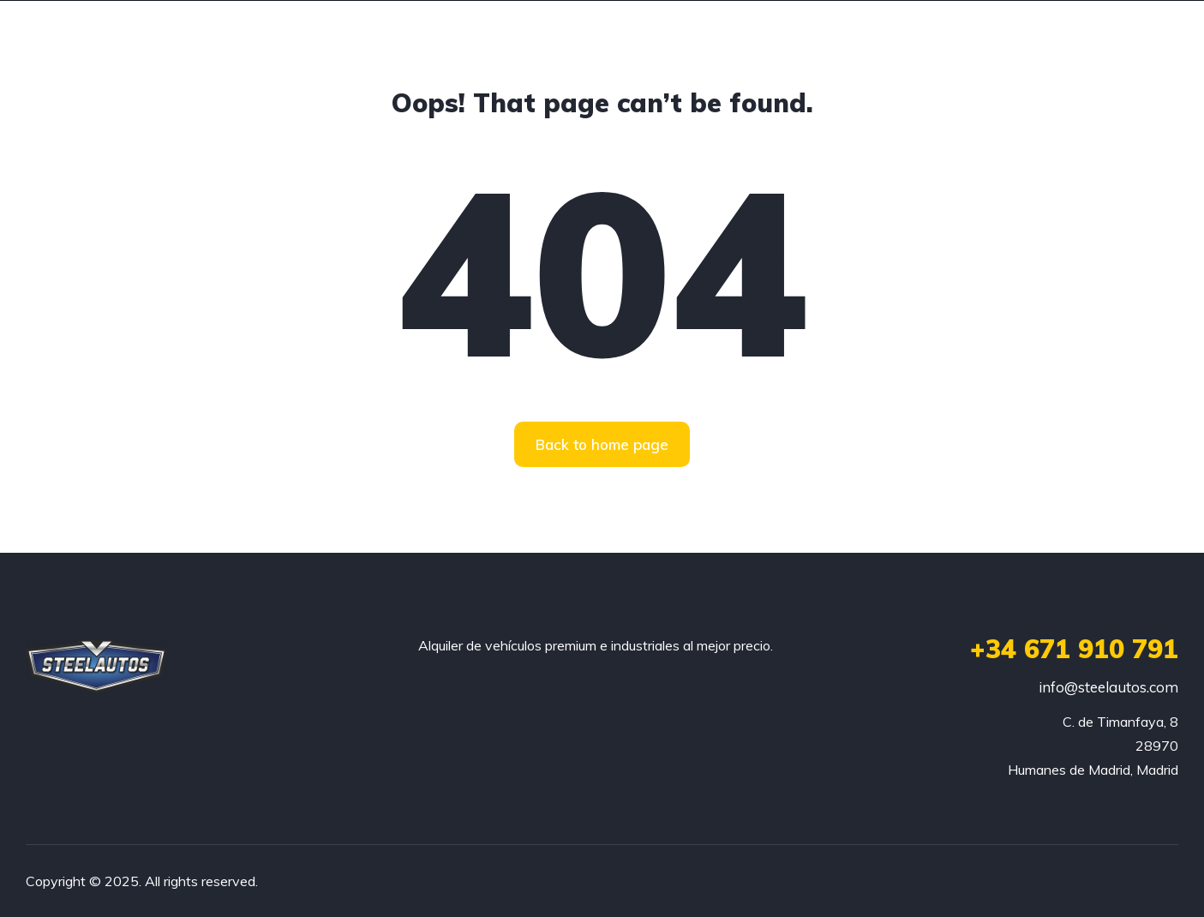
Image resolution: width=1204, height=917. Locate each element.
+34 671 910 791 (1074, 648)
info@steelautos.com (1108, 687)
